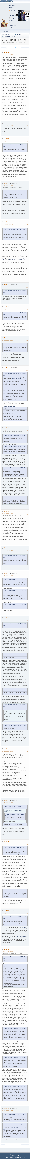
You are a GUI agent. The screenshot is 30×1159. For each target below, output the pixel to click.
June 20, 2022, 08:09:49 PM (7, 751)
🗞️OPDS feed (12, 12)
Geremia (6, 123)
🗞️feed (10, 17)
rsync (14, 13)
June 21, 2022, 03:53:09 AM (7, 913)
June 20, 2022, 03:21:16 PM (7, 513)
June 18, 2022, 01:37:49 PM (7, 309)
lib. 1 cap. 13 (18, 259)
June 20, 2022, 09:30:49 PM (7, 802)
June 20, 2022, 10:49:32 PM (7, 843)
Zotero (10, 15)
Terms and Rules (14, 1154)
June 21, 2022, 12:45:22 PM (7, 951)
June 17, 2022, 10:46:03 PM (7, 286)
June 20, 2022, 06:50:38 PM (7, 575)
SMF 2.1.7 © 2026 (11, 1155)
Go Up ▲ (20, 1154)
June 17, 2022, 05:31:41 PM (7, 224)
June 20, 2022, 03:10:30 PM (7, 430)
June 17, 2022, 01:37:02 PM (7, 54)
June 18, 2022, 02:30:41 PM (7, 340)
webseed (10, 13)
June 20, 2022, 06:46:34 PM (7, 550)
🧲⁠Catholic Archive (12, 18)
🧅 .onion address (12, 10)
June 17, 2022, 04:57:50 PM (7, 185)
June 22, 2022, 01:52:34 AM (7, 1110)
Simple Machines (19, 1155)
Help (9, 1154)
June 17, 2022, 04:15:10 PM (7, 125)
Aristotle (6, 52)
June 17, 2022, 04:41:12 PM (7, 141)
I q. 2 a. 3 (18, 378)
